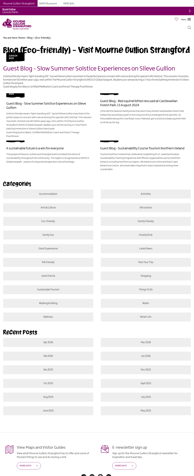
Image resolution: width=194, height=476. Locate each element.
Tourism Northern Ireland (113, 154)
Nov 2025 (146, 369)
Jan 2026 (146, 356)
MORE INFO (25, 466)
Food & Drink (146, 235)
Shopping (146, 276)
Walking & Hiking (48, 303)
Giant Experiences (48, 248)
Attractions (146, 207)
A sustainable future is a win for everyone (35, 148)
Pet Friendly (48, 262)
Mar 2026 (146, 342)
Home (21, 38)
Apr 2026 (48, 342)
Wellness (48, 317)
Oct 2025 (48, 383)
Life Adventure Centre (151, 162)
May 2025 (145, 410)
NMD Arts (68, 3)
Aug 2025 (48, 397)
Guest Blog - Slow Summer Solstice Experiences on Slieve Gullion (89, 68)
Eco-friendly (48, 221)
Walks (146, 303)
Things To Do (146, 289)
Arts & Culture (48, 207)
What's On (145, 317)
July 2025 (146, 397)
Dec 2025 (48, 369)
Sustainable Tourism (48, 289)
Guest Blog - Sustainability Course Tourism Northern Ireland (142, 148)
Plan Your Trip (146, 262)
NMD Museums (48, 3)
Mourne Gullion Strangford (18, 3)
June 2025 (48, 410)
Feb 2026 (48, 356)
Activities (146, 194)
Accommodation (48, 194)
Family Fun (48, 235)
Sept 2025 (146, 383)
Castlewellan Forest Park (171, 111)
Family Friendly (146, 221)
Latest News (145, 248)
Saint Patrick (48, 276)
